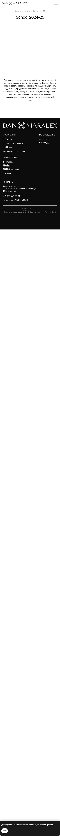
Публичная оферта (34, 818)
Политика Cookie (50, 818)
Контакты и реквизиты (13, 750)
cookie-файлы (46, 825)
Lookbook (27, 11)
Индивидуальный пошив (14, 757)
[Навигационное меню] (56, 3)
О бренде (7, 745)
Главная (18, 11)
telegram (44, 750)
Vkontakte (44, 746)
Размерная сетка (11, 776)
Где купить (8, 780)
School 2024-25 (39, 11)
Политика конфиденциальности (15, 818)
